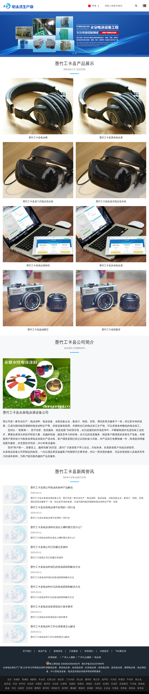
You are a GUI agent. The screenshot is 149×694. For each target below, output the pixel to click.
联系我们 (89, 651)
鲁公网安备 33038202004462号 (63, 664)
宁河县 (133, 684)
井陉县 (98, 688)
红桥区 (64, 684)
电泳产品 (42, 651)
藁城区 (73, 688)
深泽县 (140, 688)
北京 (9, 679)
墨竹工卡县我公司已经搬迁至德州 (49, 547)
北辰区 (97, 684)
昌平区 (105, 679)
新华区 (46, 688)
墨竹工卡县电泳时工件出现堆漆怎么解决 (52, 626)
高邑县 (132, 688)
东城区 (17, 679)
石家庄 (21, 688)
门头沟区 (70, 679)
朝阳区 (33, 679)
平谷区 (130, 679)
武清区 (106, 684)
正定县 (107, 688)
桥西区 (37, 688)
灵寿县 (123, 688)
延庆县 (7, 684)
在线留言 (104, 651)
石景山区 (51, 679)
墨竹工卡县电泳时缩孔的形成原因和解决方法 (55, 567)
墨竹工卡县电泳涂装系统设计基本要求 (51, 606)
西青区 (80, 684)
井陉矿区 (55, 688)
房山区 (80, 679)
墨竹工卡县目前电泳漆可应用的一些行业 (52, 507)
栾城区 (90, 688)
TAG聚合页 (121, 651)
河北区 (55, 684)
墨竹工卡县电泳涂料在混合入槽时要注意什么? (56, 527)
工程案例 (73, 651)
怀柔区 (121, 679)
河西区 (38, 684)
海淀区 (61, 679)
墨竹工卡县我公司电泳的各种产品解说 (51, 487)
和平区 (22, 684)
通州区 (88, 679)
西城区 (25, 679)
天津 (15, 684)
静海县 (141, 684)
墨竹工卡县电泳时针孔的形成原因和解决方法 (55, 586)
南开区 (47, 684)
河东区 (30, 684)
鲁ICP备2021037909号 (93, 664)
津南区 (89, 684)
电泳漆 (97, 657)
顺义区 (96, 679)
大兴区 (113, 679)
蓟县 (7, 688)
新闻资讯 (58, 651)
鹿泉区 (82, 688)
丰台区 (42, 679)
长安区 (29, 688)
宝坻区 (114, 684)
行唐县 (115, 688)
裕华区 (65, 688)
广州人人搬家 (68, 657)
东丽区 (72, 684)
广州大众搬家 (84, 657)
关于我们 (27, 651)
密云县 (138, 679)
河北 (14, 688)
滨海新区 (123, 684)
